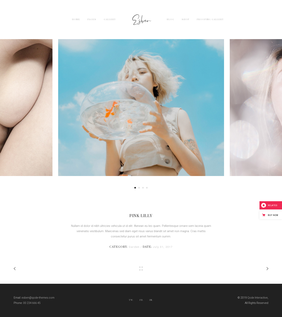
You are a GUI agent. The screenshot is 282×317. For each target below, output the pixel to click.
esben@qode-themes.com (38, 298)
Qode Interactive (257, 298)
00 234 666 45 (32, 303)
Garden (135, 247)
